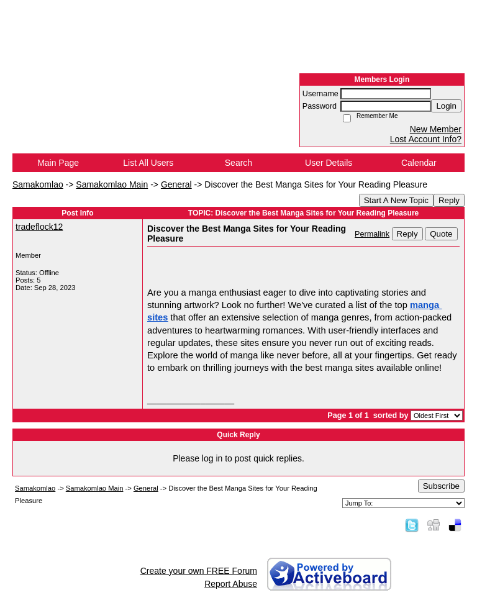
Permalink (372, 234)
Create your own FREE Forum (198, 571)
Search (238, 163)
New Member (435, 129)
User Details (328, 163)
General (176, 184)
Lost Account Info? (425, 139)
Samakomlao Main (112, 184)
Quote (441, 233)
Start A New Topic (396, 200)
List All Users (148, 163)
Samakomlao (37, 184)
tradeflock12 (39, 227)
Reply (449, 200)
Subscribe (441, 486)
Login (446, 106)
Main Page (58, 163)
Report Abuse (230, 584)
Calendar (419, 163)
